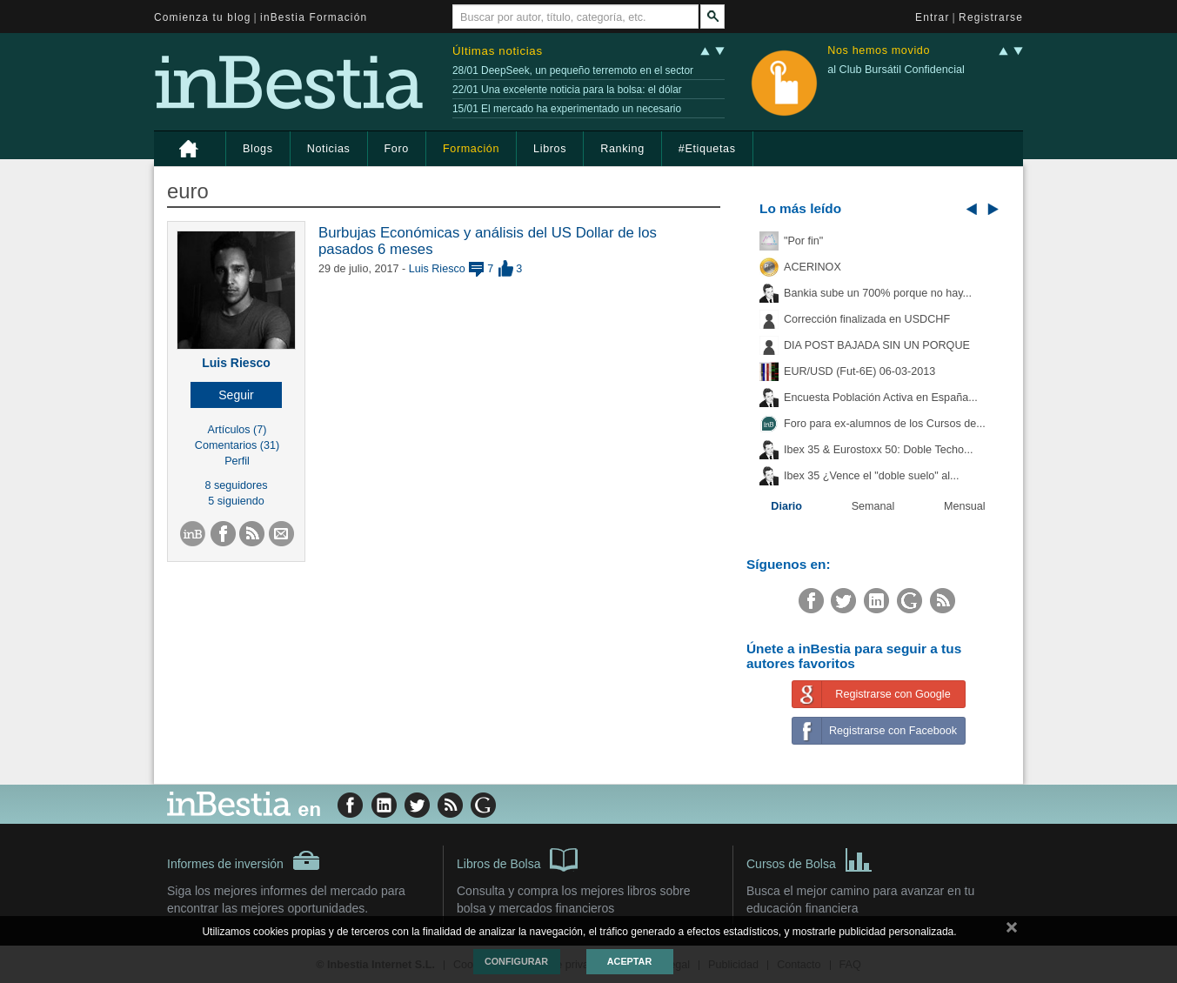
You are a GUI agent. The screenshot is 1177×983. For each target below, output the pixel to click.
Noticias (329, 149)
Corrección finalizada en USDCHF (867, 319)
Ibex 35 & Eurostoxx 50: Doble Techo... (878, 450)
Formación (471, 149)
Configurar (516, 961)
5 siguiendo (236, 501)
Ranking (622, 149)
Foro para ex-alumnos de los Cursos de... (885, 424)
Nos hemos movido (878, 51)
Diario (786, 506)
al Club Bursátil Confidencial (896, 70)
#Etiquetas (707, 149)
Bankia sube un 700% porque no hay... (878, 293)
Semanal (873, 506)
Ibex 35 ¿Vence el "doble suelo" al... (871, 476)
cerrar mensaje (1012, 930)
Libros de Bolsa (517, 859)
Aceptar (629, 961)
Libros (549, 149)
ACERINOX (812, 267)
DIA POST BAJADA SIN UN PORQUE (877, 345)
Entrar (932, 17)
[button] (236, 395)
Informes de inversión (243, 860)
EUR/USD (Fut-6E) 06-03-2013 (859, 371)
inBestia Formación (313, 17)
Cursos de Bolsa (809, 859)
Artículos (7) (237, 430)
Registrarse (991, 17)
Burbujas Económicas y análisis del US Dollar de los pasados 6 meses (487, 240)
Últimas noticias (497, 50)
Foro (397, 149)
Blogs (258, 149)
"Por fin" (803, 241)
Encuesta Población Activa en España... (881, 397)
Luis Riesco (236, 363)
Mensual (965, 506)
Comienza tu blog (202, 17)
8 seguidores (235, 485)
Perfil (237, 461)
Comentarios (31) (237, 445)
